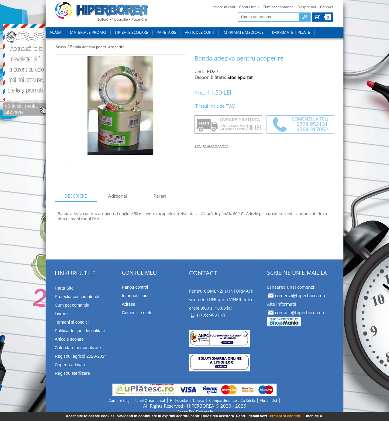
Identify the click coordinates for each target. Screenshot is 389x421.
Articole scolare (69, 339)
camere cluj (118, 400)
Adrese (128, 304)
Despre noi (307, 6)
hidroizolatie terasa (187, 400)
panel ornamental (149, 400)
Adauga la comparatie (211, 146)
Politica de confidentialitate (80, 330)
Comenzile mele (137, 312)
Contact (326, 6)
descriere (75, 196)
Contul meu (249, 6)
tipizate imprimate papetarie (101, 12)
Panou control (135, 287)
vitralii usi (268, 400)
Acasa (61, 46)
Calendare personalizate (78, 347)
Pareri (159, 196)
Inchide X (314, 416)
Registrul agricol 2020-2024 (81, 356)
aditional (117, 196)
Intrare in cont (223, 6)
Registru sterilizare (72, 373)
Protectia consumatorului (78, 296)
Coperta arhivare (70, 364)
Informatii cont (135, 295)
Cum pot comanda (278, 6)
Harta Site (64, 288)
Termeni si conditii (284, 416)
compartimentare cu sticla (232, 400)
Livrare (61, 313)
